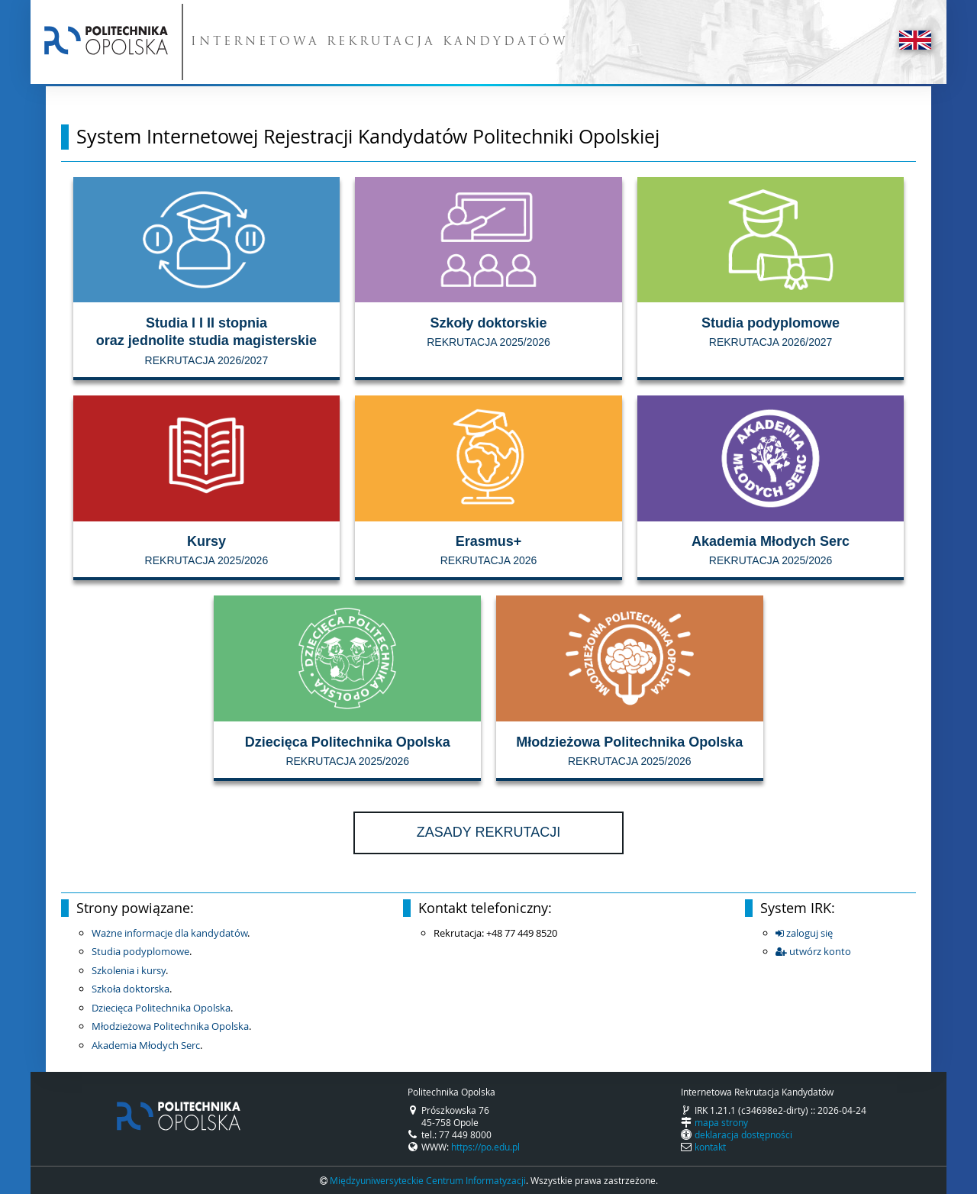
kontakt (710, 1147)
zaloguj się (804, 933)
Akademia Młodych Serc (146, 1045)
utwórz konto (813, 951)
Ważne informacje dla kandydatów (169, 933)
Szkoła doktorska (130, 989)
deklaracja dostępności (743, 1134)
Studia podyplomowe (140, 951)
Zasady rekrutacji (488, 832)
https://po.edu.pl (485, 1147)
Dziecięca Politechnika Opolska (161, 1008)
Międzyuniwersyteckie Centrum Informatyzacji (428, 1180)
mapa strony (721, 1122)
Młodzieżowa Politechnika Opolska (170, 1026)
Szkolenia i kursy (129, 970)
